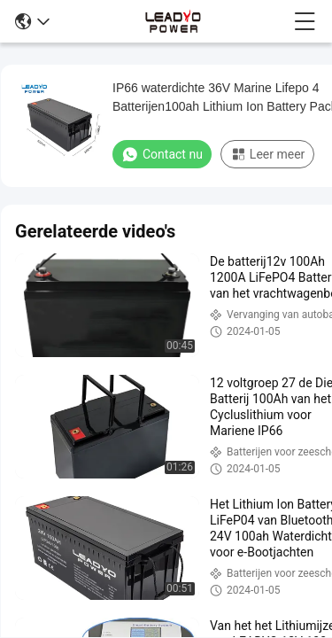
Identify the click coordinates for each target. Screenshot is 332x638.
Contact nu (162, 154)
